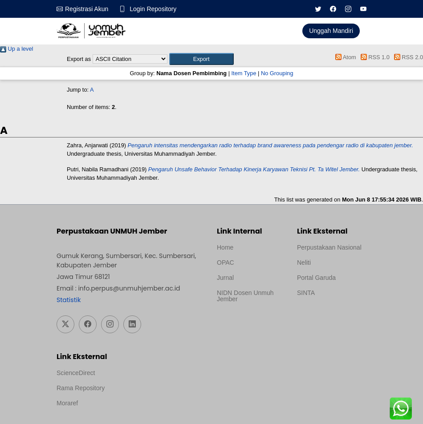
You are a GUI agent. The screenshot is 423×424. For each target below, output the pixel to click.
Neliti (304, 262)
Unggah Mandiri (331, 30)
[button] (201, 59)
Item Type (244, 73)
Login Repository (153, 8)
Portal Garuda (316, 278)
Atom (344, 57)
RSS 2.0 (407, 57)
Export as (79, 59)
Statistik (69, 299)
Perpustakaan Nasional (329, 247)
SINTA (306, 293)
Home (225, 247)
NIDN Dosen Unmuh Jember (245, 296)
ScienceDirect (76, 373)
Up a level (16, 48)
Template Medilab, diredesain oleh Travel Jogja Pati (327, 314)
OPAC (225, 262)
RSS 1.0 (374, 57)
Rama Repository (81, 388)
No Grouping (277, 73)
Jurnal (225, 278)
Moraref (67, 403)
